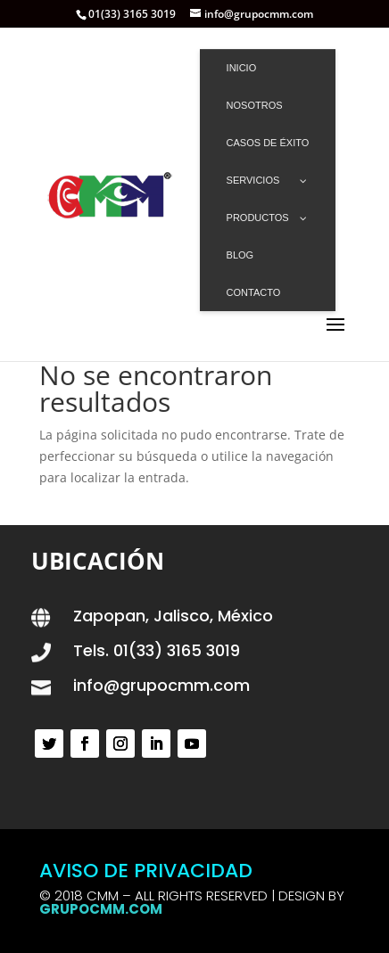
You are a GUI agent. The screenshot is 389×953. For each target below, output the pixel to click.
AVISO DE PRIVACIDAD (145, 870)
